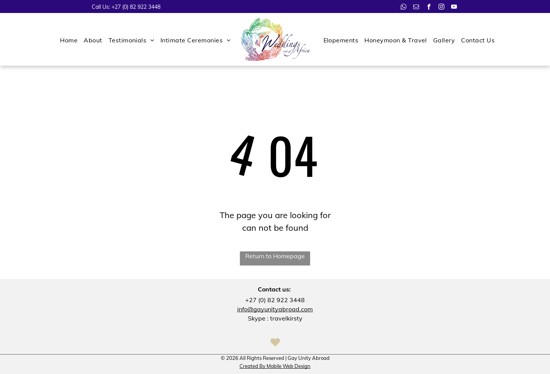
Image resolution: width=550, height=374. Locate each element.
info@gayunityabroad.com (275, 309)
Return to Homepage (275, 256)
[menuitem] (69, 40)
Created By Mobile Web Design (275, 366)
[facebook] (428, 7)
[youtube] (454, 7)
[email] (416, 7)
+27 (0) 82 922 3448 (136, 6)
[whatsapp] (403, 7)
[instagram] (441, 7)
